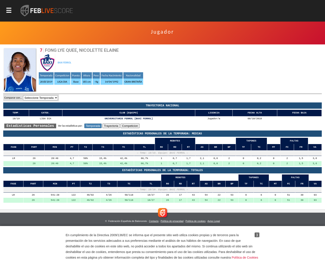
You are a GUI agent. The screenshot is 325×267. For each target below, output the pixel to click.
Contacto (154, 221)
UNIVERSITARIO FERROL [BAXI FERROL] (129, 118)
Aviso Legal (213, 221)
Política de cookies (196, 221)
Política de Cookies (245, 257)
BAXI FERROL (64, 62)
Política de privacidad (172, 221)
